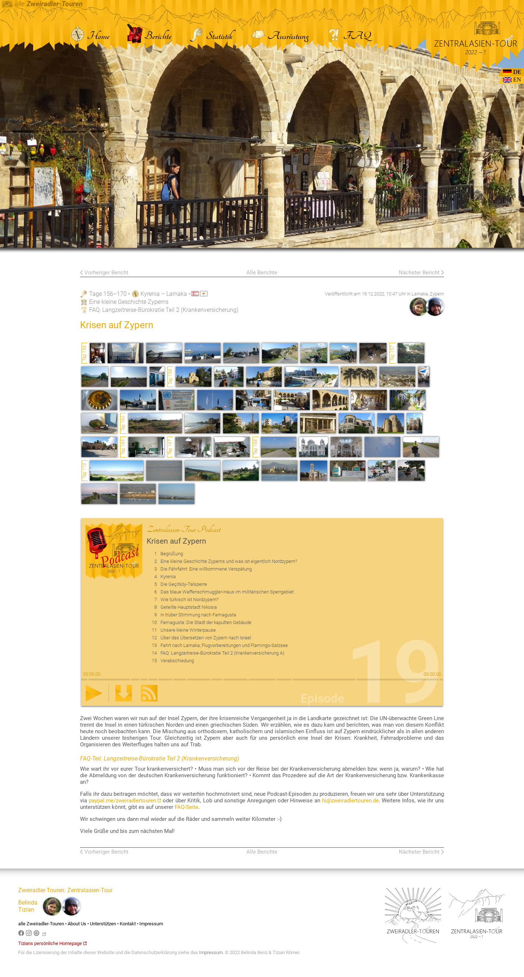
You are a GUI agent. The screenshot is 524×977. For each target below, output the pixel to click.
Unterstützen (103, 923)
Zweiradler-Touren (41, 890)
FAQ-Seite (186, 807)
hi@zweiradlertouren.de (350, 800)
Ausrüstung (279, 36)
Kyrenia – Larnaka (163, 293)
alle (42, 4)
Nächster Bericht (419, 272)
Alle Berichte (261, 272)
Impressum (151, 923)
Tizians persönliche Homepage (52, 943)
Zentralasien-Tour (89, 890)
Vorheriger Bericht (106, 272)
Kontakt (128, 923)
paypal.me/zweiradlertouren (125, 800)
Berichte (149, 36)
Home (89, 36)
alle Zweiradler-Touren (41, 923)
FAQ (348, 36)
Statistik (211, 36)
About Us (77, 923)
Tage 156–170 (108, 293)
